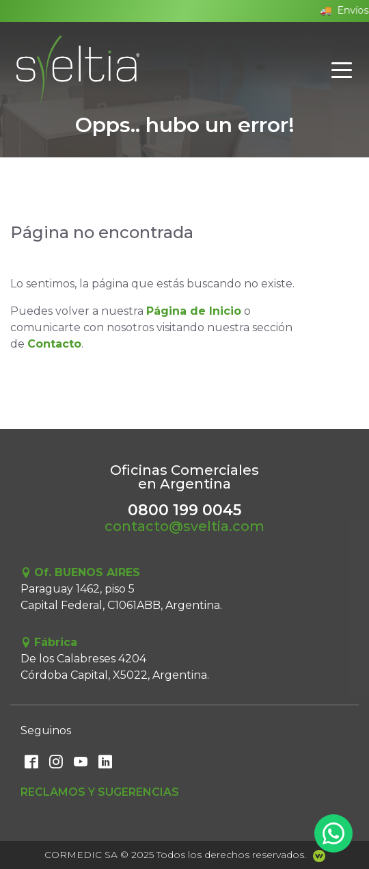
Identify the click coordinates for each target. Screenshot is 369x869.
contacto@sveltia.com (184, 526)
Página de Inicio (193, 310)
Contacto (54, 343)
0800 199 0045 (184, 510)
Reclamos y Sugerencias (99, 792)
